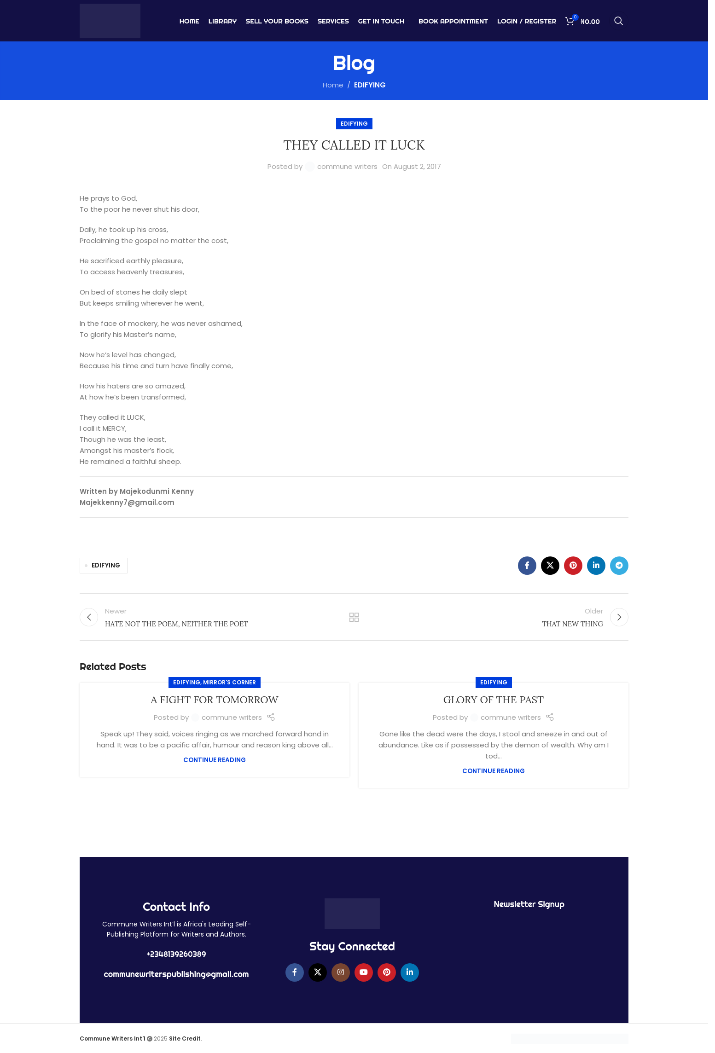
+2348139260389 (176, 954)
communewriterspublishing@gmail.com (176, 974)
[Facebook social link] (527, 565)
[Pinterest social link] (573, 565)
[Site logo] (110, 20)
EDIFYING (370, 85)
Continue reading (214, 760)
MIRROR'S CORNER (229, 682)
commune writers (347, 166)
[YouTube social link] (364, 972)
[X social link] (550, 565)
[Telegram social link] (619, 565)
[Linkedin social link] (596, 565)
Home (333, 85)
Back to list (354, 617)
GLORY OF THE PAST (493, 699)
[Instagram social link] (340, 972)
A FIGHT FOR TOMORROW (215, 699)
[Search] (619, 21)
